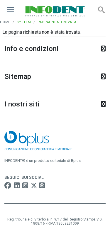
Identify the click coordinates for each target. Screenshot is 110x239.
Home (5, 22)
